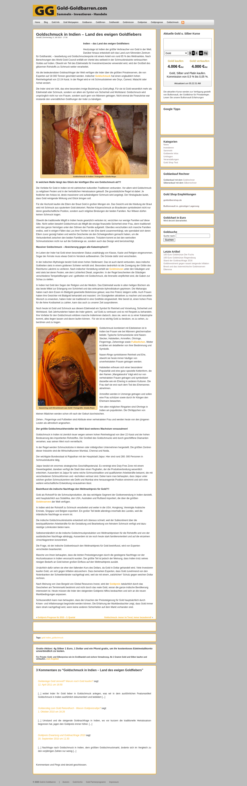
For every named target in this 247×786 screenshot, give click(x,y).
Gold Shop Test (170, 162)
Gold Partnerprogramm (96, 782)
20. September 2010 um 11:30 (53, 738)
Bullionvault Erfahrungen (192, 97)
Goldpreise (142, 22)
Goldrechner (189, 180)
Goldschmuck (172, 22)
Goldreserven (43, 501)
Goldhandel (114, 22)
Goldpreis (115, 584)
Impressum (114, 782)
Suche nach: (169, 236)
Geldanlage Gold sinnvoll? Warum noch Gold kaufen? (65, 681)
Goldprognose (157, 22)
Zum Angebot (52, 659)
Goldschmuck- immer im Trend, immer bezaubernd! (127, 617)
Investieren (168, 147)
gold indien (46, 638)
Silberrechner (190, 183)
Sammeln (167, 150)
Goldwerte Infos (170, 153)
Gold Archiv (78, 782)
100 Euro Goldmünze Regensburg (179, 257)
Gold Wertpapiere (70, 22)
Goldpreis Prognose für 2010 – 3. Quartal (56, 617)
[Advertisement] (58, 47)
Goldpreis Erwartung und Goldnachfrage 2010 (61, 735)
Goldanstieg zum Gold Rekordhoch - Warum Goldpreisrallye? (69, 708)
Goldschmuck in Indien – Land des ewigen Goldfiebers (88, 34)
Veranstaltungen (171, 159)
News (166, 144)
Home (37, 22)
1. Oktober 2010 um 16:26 (51, 711)
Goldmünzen (128, 22)
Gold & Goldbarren (48, 782)
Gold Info (56, 22)
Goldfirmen (100, 22)
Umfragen (168, 156)
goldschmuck (57, 638)
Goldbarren (87, 22)
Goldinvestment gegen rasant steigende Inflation (186, 263)
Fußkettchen (138, 342)
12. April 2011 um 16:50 (50, 684)
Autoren (66, 782)
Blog (46, 22)
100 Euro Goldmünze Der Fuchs (178, 254)
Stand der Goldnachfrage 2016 (177, 260)
